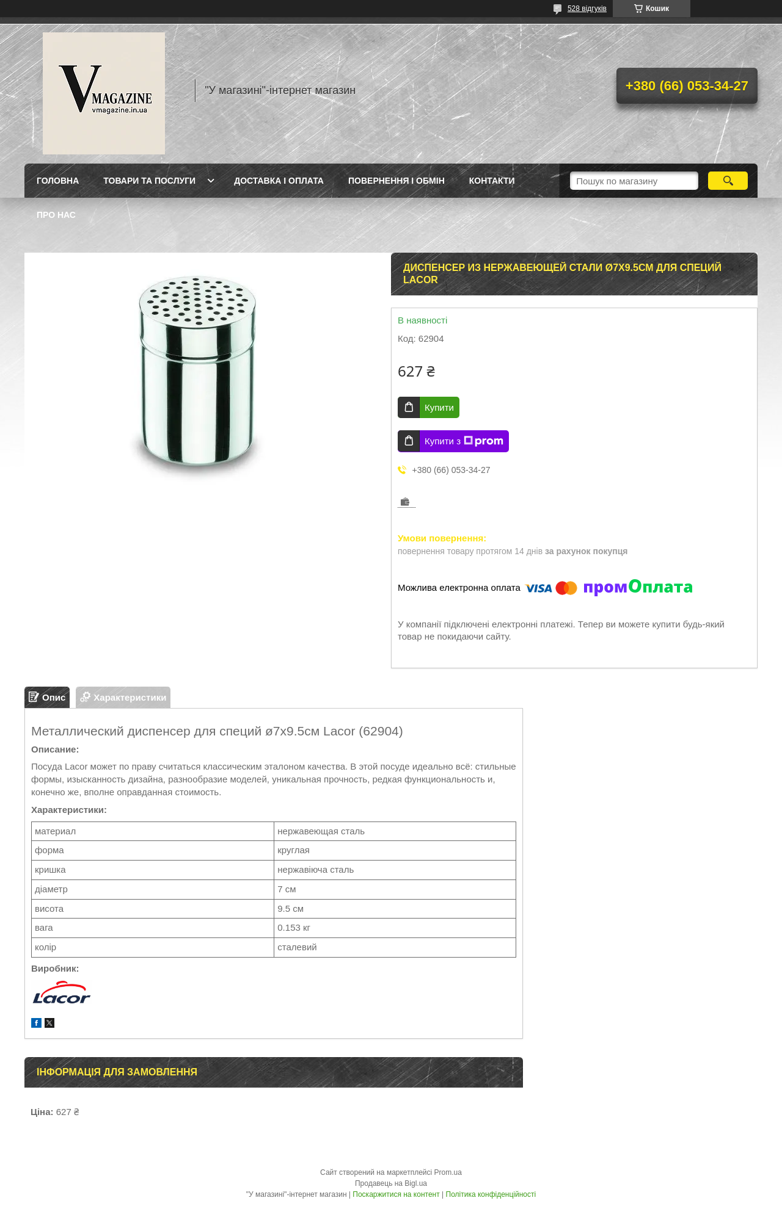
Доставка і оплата (279, 181)
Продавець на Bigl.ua (391, 1183)
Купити (439, 407)
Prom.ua (448, 1172)
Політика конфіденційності (491, 1194)
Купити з (464, 441)
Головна (58, 181)
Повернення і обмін (396, 181)
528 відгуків (587, 8)
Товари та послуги (149, 181)
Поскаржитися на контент (396, 1194)
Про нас (56, 215)
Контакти (492, 181)
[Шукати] (728, 181)
